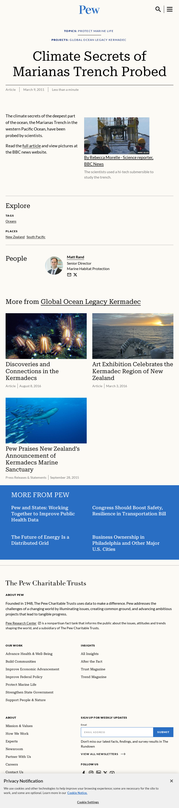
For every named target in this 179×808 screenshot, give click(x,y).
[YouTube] (112, 773)
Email (84, 725)
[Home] (46, 583)
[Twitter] (105, 773)
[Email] (117, 732)
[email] (69, 274)
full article (31, 145)
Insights (88, 645)
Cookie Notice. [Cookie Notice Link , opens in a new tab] (77, 797)
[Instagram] (91, 773)
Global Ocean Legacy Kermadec (91, 301)
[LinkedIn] (98, 773)
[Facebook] (83, 773)
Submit (163, 732)
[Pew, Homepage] (89, 9)
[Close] (171, 785)
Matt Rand (75, 257)
